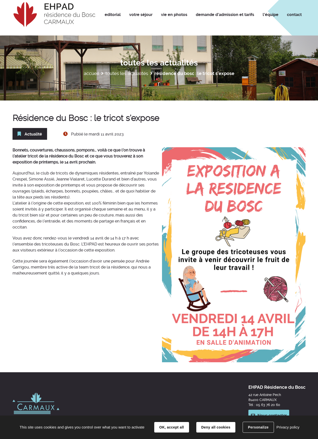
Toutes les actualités (126, 73)
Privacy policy (287, 427)
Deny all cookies (215, 427)
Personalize (258, 427)
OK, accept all (171, 427)
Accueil (91, 73)
